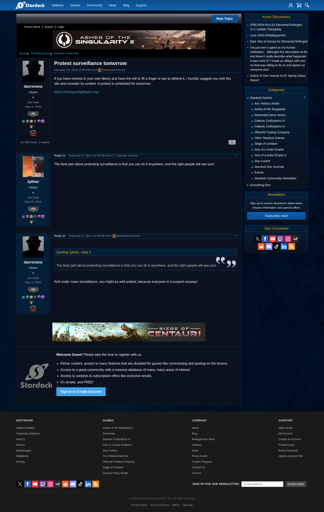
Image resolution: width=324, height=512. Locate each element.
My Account (285, 433)
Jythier (33, 182)
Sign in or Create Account (81, 391)
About (195, 427)
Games (75, 5)
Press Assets (199, 456)
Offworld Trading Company (119, 461)
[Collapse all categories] (304, 97)
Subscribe (296, 484)
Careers (196, 444)
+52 (33, 208)
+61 (33, 113)
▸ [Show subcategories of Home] (28, 53)
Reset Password (288, 450)
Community (94, 5)
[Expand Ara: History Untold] (252, 104)
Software (58, 5)
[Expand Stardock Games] (248, 98)
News (112, 5)
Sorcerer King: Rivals (115, 473)
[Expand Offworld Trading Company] (252, 133)
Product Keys (286, 444)
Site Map (188, 505)
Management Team (203, 439)
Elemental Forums (111, 70)
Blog (126, 5)
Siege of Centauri (113, 467)
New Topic (224, 18)
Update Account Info (290, 456)
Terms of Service (159, 505)
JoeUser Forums (125, 155)
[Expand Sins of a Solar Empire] (252, 150)
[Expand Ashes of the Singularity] (252, 109)
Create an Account (289, 439)
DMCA (176, 505)
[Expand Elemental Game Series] (252, 115)
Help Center (285, 427)
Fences (20, 444)
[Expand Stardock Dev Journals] (252, 167)
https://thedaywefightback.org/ (76, 92)
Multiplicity (22, 456)
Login (60, 26)
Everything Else (40, 53)
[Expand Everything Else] (248, 185)
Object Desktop (25, 427)
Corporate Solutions (28, 433)
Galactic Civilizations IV (117, 439)
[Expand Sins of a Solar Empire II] (252, 156)
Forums (196, 473)
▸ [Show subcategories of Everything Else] (51, 53)
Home (22, 53)
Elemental (109, 433)
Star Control (110, 450)
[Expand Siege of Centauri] (252, 144)
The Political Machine (115, 456)
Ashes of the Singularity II (118, 427)
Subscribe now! (276, 216)
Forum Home (32, 26)
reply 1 (86, 252)
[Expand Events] (252, 173)
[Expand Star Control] (252, 161)
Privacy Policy (139, 505)
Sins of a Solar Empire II (117, 444)
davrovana (33, 86)
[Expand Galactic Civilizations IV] (252, 127)
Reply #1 (60, 155)
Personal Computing (66, 53)
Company (199, 420)
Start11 (20, 439)
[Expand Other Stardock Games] (252, 138)
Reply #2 (60, 235)
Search (49, 26)
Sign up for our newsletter (216, 484)
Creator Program (202, 461)
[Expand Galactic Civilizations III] (252, 121)
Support (141, 5)
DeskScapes (23, 450)
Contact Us (198, 467)
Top (235, 155)
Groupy (20, 461)
